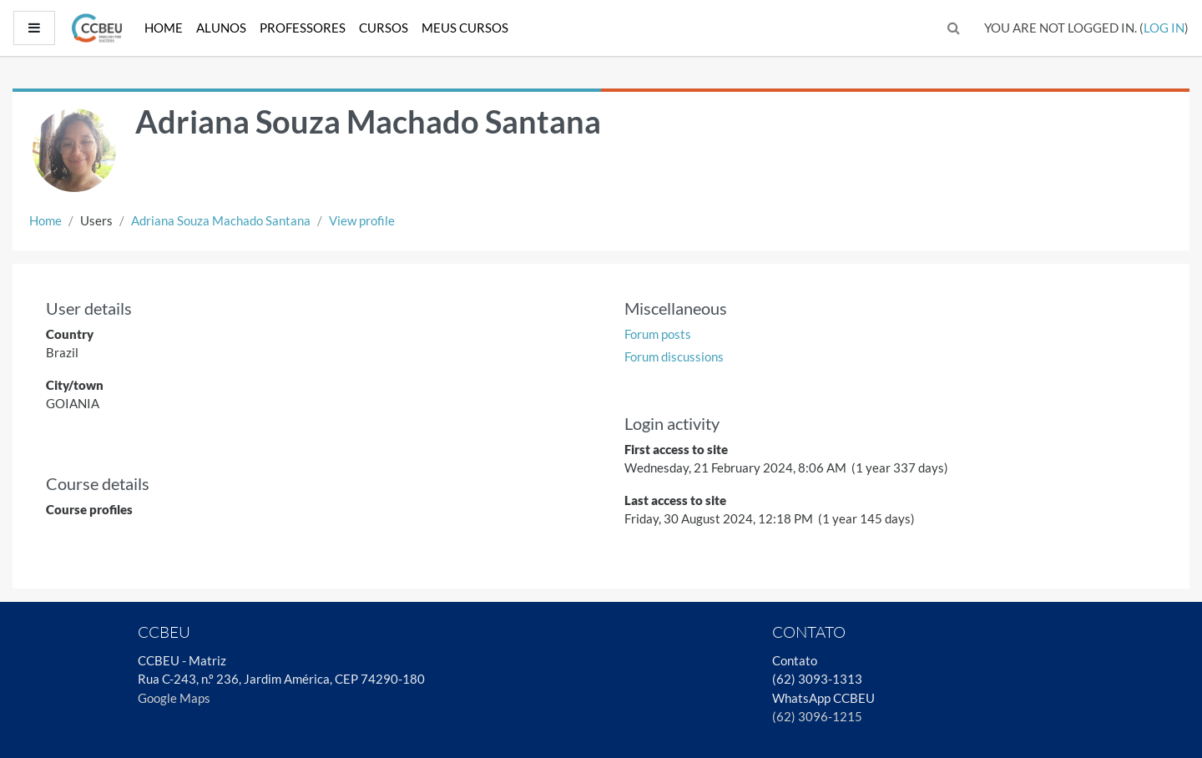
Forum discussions (674, 356)
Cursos (383, 27)
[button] (954, 28)
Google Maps (174, 697)
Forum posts (657, 333)
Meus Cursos (465, 27)
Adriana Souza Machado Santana (221, 220)
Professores (303, 27)
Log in (1164, 27)
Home (163, 27)
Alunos (221, 27)
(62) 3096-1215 (817, 716)
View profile (362, 220)
